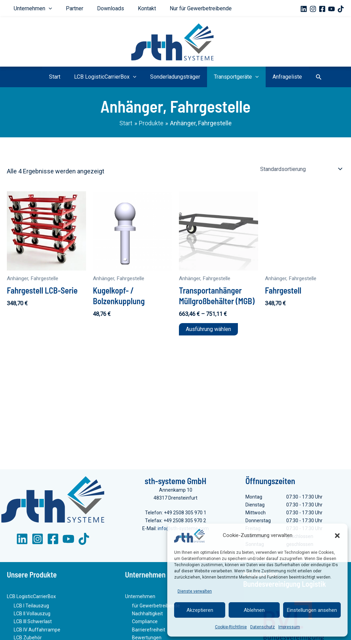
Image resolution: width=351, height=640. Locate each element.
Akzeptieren (199, 610)
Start (68, 76)
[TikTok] (340, 8)
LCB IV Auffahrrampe (37, 630)
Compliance (145, 622)
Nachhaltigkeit (147, 614)
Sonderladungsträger (175, 76)
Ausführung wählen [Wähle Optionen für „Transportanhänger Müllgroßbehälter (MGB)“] (208, 329)
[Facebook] (322, 8)
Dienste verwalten (195, 591)
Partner (64, 8)
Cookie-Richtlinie (231, 627)
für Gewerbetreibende (156, 606)
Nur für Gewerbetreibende (170, 8)
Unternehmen (29, 8)
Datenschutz (262, 627)
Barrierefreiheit (148, 630)
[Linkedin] (303, 8)
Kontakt (123, 8)
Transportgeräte (229, 77)
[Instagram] (313, 8)
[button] (337, 535)
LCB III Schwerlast (33, 622)
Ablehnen (254, 610)
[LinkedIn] (22, 540)
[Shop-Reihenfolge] (301, 169)
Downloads (93, 8)
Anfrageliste (273, 76)
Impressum (289, 627)
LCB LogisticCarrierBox (112, 77)
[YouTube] (331, 8)
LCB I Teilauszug (31, 606)
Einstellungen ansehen (312, 610)
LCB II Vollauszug (32, 614)
